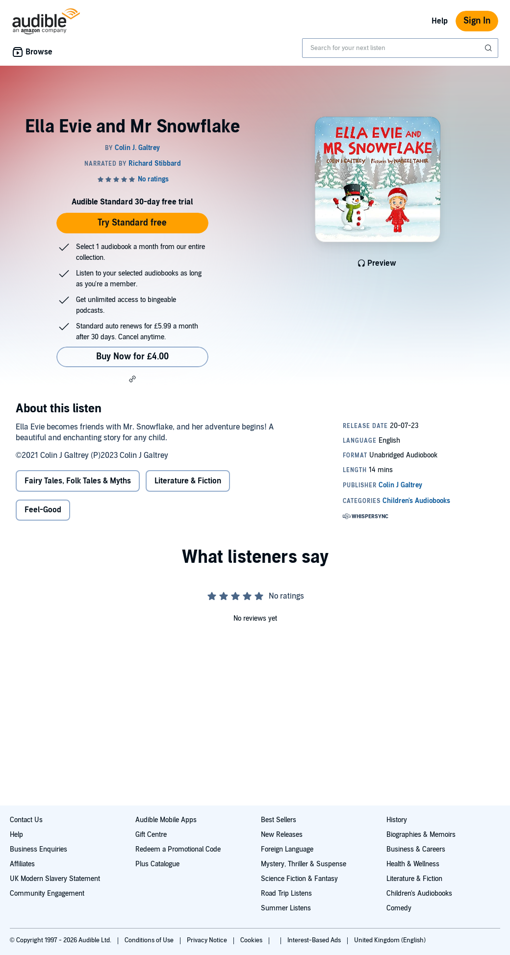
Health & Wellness (412, 864)
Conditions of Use (150, 940)
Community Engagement (47, 893)
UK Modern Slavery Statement (55, 879)
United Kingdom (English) (390, 940)
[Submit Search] (489, 48)
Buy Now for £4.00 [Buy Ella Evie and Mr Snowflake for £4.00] (132, 357)
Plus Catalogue (157, 864)
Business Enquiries (38, 849)
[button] (132, 379)
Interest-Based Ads (314, 940)
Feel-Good (43, 510)
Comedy (398, 908)
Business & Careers (415, 849)
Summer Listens (286, 908)
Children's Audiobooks (419, 893)
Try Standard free (132, 223)
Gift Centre (151, 834)
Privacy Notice (208, 940)
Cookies (252, 940)
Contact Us (26, 820)
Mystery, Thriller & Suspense (303, 864)
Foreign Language (287, 849)
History (396, 820)
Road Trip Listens (286, 893)
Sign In (476, 21)
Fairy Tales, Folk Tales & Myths (78, 481)
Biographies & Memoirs (421, 834)
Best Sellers (278, 820)
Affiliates (22, 864)
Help (440, 21)
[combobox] (400, 48)
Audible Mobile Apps (166, 820)
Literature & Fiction (187, 481)
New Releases (282, 834)
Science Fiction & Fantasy (299, 879)
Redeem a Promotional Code (178, 849)
